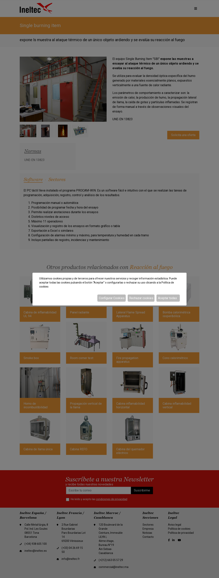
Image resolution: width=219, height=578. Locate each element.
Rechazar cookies (141, 298)
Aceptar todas (167, 298)
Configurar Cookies (112, 298)
